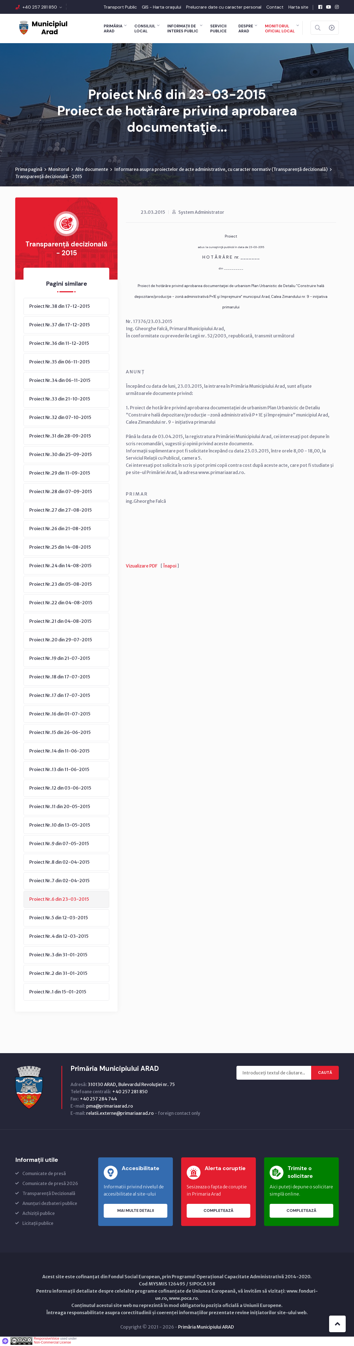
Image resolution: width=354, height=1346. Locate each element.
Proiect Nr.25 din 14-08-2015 (60, 548)
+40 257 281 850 (39, 7)
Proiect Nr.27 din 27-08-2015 (60, 511)
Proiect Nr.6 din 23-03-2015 (59, 900)
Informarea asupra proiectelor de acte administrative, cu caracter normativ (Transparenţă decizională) (221, 170)
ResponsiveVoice (46, 1339)
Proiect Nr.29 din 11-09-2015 (59, 474)
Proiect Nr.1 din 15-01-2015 (57, 992)
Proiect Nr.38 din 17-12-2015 (59, 307)
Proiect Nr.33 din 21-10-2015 (59, 399)
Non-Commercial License (52, 1343)
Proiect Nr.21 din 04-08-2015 (60, 622)
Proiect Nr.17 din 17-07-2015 (59, 696)
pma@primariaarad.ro (109, 1107)
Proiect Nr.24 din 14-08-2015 (60, 566)
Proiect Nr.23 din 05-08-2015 (60, 585)
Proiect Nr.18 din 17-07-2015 (59, 677)
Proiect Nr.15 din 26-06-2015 (60, 733)
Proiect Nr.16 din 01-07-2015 (59, 714)
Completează (218, 1211)
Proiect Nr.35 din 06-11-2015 (59, 362)
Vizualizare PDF (141, 567)
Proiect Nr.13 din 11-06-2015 (59, 770)
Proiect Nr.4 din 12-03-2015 (58, 937)
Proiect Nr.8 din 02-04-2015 (59, 863)
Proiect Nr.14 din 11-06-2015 (59, 751)
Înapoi (169, 567)
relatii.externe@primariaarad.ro (120, 1114)
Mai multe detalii (135, 1211)
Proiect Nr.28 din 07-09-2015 (60, 492)
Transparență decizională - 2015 (48, 177)
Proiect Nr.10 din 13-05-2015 (59, 826)
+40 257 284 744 (98, 1099)
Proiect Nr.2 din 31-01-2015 (58, 974)
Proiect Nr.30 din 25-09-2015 (60, 455)
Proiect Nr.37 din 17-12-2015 (59, 325)
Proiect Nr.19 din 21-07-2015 (59, 659)
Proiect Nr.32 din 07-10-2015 (60, 418)
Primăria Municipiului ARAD (206, 1328)
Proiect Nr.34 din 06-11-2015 (59, 381)
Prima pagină (28, 170)
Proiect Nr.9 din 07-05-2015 (59, 844)
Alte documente (91, 170)
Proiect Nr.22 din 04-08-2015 (60, 603)
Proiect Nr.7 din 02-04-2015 (59, 881)
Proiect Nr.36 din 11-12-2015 (59, 344)
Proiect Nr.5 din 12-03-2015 (58, 918)
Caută (325, 1073)
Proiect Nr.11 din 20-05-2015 (59, 807)
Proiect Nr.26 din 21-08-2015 (60, 529)
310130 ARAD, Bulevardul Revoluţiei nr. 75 (131, 1085)
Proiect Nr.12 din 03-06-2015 (60, 789)
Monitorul (58, 170)
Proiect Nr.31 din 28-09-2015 (60, 436)
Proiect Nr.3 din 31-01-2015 (58, 955)
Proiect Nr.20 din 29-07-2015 (60, 640)
